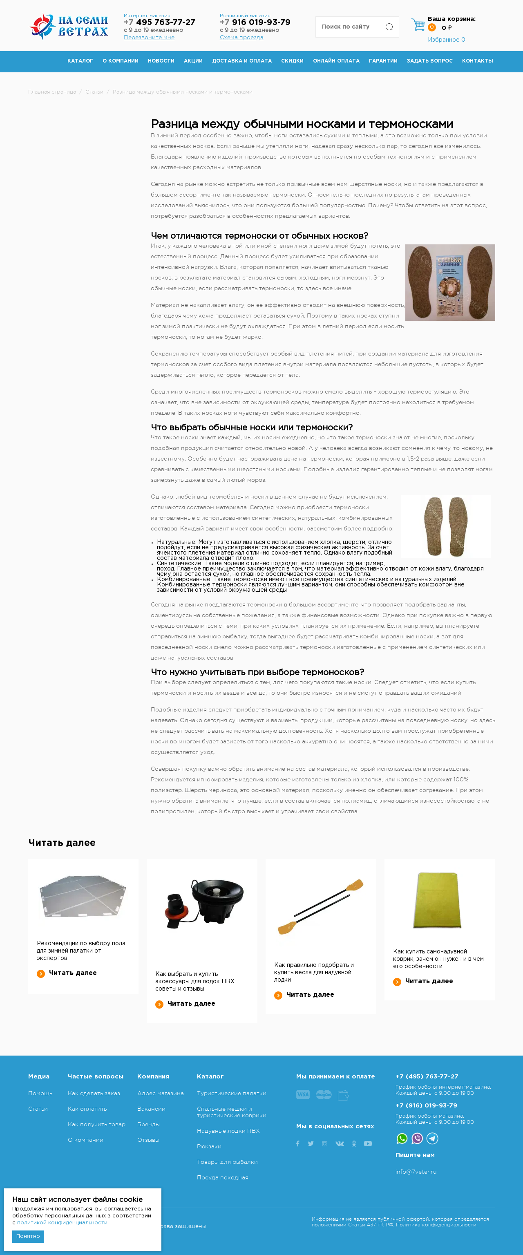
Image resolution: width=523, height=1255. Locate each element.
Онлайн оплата (336, 61)
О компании (121, 61)
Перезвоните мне (149, 37)
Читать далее (67, 973)
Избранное (446, 40)
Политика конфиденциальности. (437, 1225)
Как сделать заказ (94, 1093)
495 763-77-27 (159, 22)
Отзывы (148, 1139)
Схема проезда (242, 37)
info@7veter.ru (416, 1171)
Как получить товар (96, 1124)
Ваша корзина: (452, 19)
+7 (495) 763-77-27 (427, 1076)
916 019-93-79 (255, 22)
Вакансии (151, 1108)
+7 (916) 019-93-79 (426, 1105)
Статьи (38, 1108)
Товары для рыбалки (227, 1162)
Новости (161, 61)
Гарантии (383, 61)
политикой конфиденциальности (62, 1223)
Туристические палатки (231, 1093)
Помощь (40, 1093)
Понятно (28, 1236)
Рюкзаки (209, 1146)
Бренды (148, 1124)
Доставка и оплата (242, 61)
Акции (193, 61)
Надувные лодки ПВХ (228, 1130)
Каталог (80, 61)
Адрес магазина (160, 1093)
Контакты (477, 61)
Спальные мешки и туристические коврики (231, 1112)
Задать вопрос (430, 61)
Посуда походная (222, 1177)
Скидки (292, 61)
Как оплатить (87, 1108)
